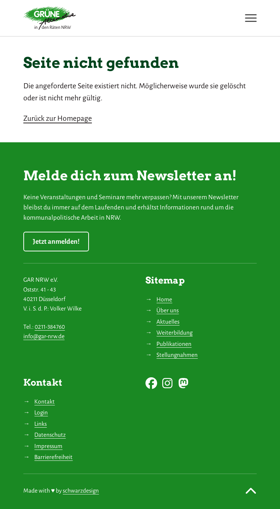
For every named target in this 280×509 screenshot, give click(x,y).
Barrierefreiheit (53, 457)
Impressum (48, 446)
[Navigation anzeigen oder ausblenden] (251, 18)
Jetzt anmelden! (56, 241)
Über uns (167, 310)
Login (41, 412)
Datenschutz (50, 435)
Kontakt (44, 401)
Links (40, 424)
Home (164, 299)
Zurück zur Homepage (57, 118)
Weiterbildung (174, 332)
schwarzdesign (81, 490)
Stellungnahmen (177, 355)
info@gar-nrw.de (44, 336)
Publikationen (173, 344)
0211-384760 (50, 327)
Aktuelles (167, 322)
